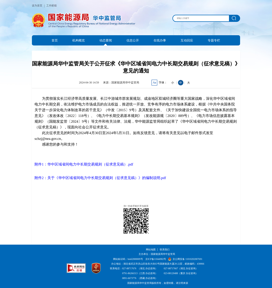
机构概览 (78, 40)
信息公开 (132, 40)
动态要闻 (105, 40)
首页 (55, 40)
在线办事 (160, 40)
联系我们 (164, 249)
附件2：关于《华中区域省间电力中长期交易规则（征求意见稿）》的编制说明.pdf (100, 178)
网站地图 (151, 249)
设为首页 (37, 5)
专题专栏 (214, 40)
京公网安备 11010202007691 (187, 259)
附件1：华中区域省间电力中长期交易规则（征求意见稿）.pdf (84, 164)
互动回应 (187, 40)
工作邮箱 (51, 5)
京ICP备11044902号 (155, 259)
